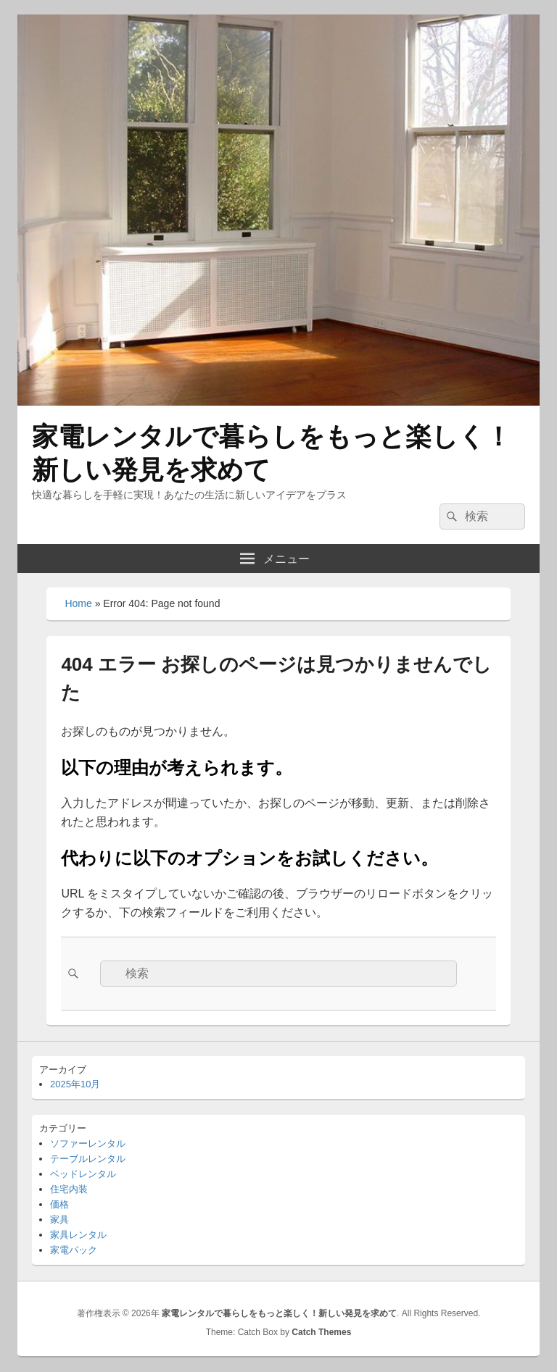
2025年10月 (75, 1084)
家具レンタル (78, 1234)
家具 (59, 1219)
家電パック (73, 1250)
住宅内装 (69, 1189)
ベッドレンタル (83, 1173)
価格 (59, 1204)
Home (78, 603)
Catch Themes (321, 1332)
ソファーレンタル (87, 1143)
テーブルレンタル (87, 1158)
